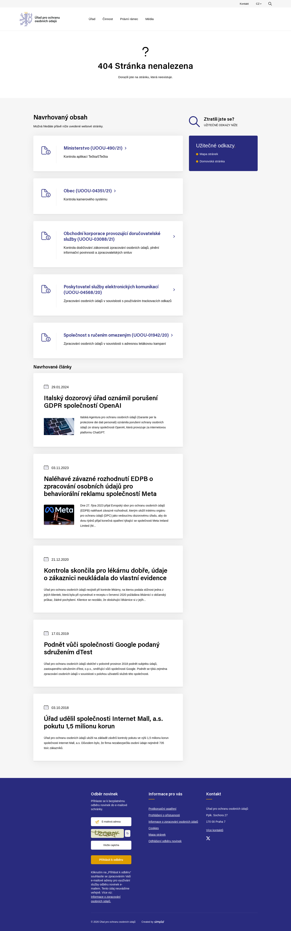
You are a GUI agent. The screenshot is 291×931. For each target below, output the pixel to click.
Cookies (154, 828)
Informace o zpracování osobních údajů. (105, 899)
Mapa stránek (209, 154)
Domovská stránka (212, 161)
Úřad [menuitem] (92, 19)
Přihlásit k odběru (111, 859)
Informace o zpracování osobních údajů (173, 821)
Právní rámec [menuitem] (129, 19)
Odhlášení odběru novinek (165, 841)
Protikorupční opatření (162, 808)
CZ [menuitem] (259, 4)
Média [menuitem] (150, 19)
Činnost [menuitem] (108, 19)
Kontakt (244, 3)
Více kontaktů (214, 830)
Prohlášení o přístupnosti (164, 815)
